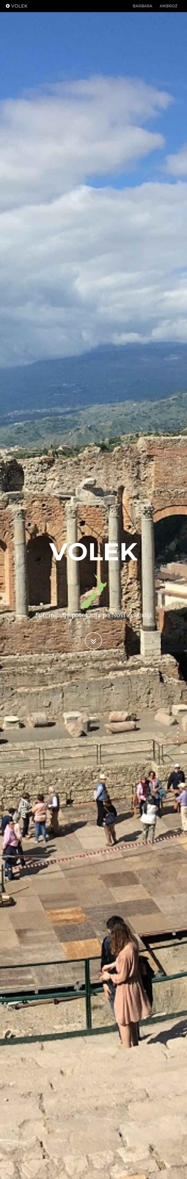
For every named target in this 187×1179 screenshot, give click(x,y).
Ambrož (169, 11)
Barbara (142, 11)
